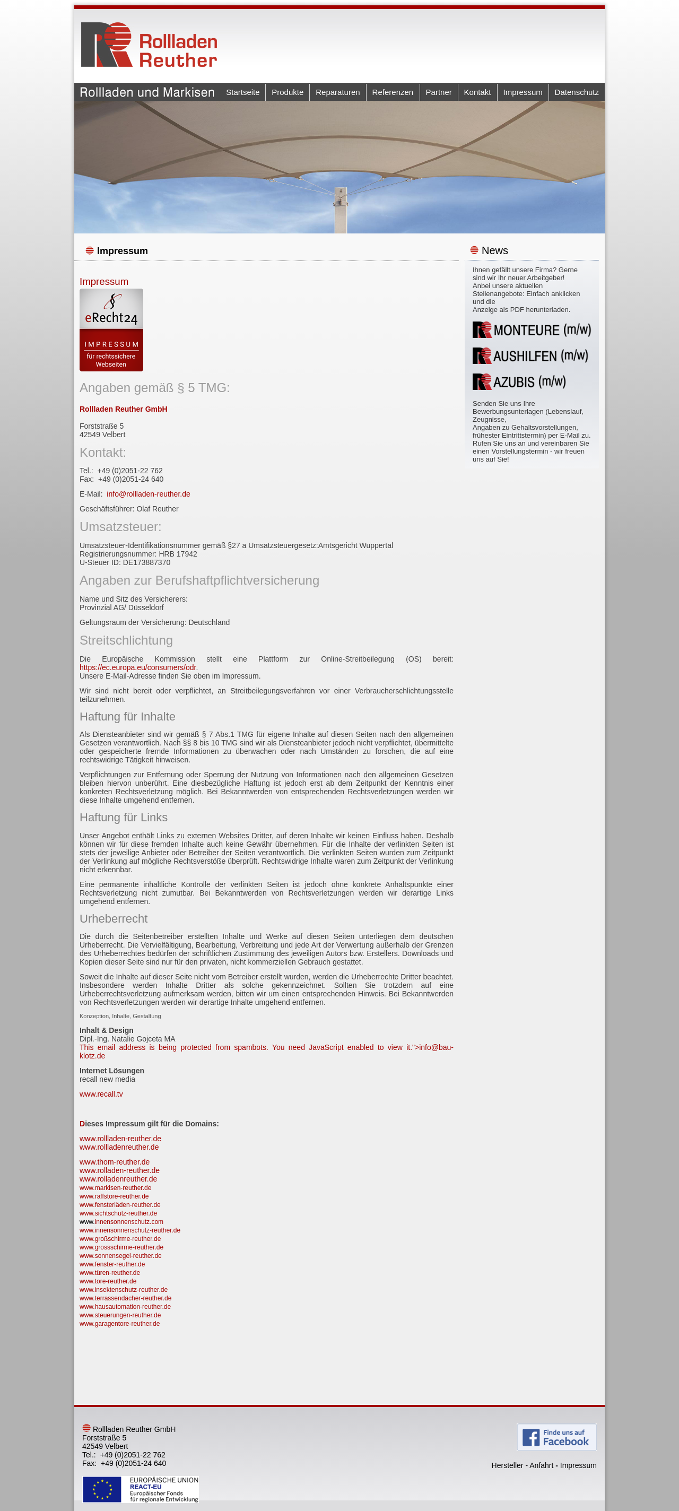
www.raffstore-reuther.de (114, 1196)
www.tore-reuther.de (108, 1281)
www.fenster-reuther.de (112, 1264)
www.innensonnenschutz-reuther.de (130, 1230)
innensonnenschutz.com (129, 1222)
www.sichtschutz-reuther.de (118, 1213)
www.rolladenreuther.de (118, 1179)
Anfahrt (541, 1465)
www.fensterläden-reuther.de (120, 1205)
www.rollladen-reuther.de (120, 1138)
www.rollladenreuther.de (119, 1147)
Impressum (523, 92)
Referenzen (393, 92)
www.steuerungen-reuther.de (120, 1315)
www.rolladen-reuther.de (120, 1170)
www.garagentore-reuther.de (120, 1323)
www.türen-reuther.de (110, 1272)
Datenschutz (577, 92)
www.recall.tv (101, 1094)
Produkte (287, 92)
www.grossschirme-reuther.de (121, 1247)
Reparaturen (338, 92)
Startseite (242, 92)
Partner (439, 92)
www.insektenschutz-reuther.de (124, 1289)
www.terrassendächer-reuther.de (125, 1298)
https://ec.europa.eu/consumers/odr (138, 667)
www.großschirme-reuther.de (120, 1239)
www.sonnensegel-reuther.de (121, 1256)
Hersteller (508, 1465)
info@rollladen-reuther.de (148, 494)
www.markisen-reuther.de (115, 1188)
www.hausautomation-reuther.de (125, 1306)
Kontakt (477, 92)
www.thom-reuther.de (115, 1162)
